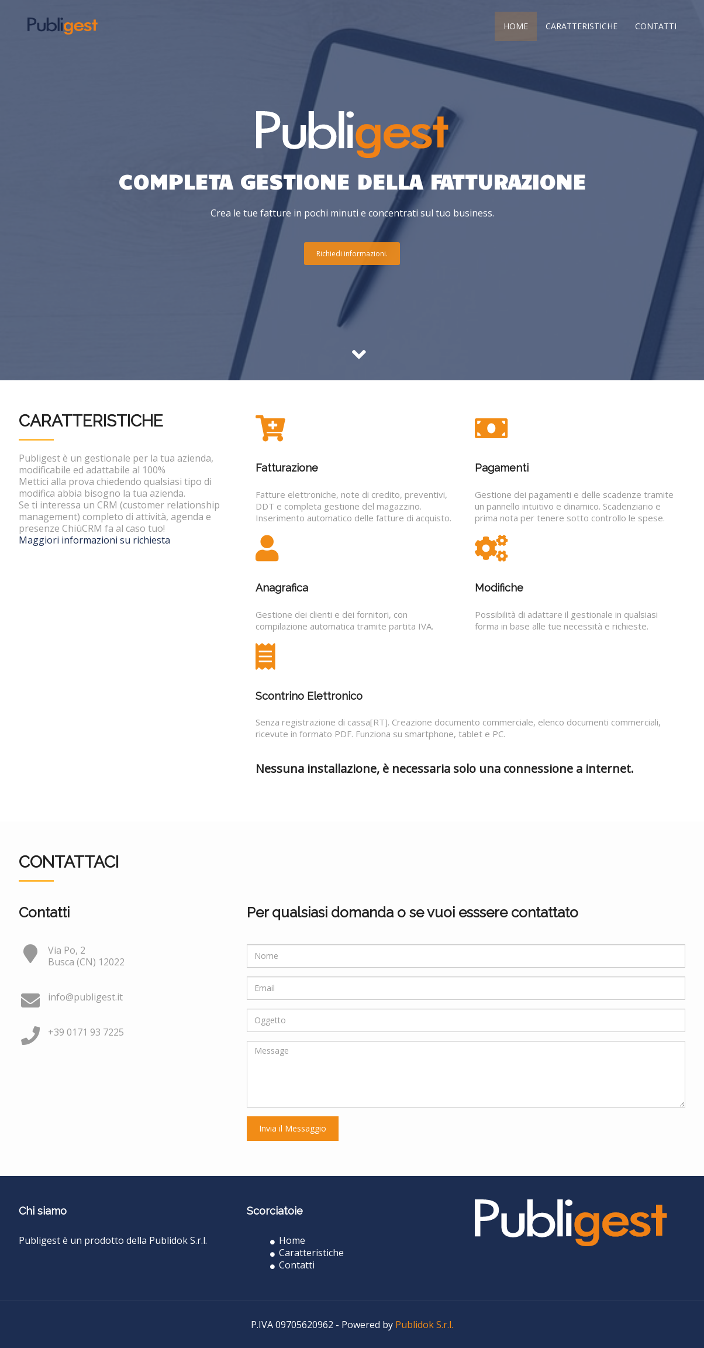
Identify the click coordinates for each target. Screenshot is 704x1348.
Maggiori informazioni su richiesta (94, 540)
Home (515, 26)
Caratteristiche (581, 26)
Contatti (656, 26)
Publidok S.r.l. (424, 1324)
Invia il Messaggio (292, 1128)
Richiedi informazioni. (352, 254)
